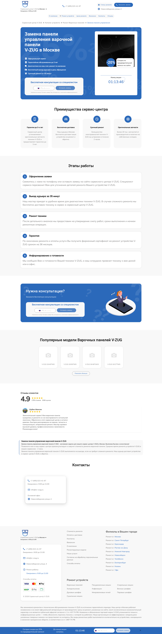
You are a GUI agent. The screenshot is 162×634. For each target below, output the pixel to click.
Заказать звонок (123, 5)
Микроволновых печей (101, 592)
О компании (53, 16)
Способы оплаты (73, 563)
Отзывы (110, 16)
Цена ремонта (81, 16)
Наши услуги (72, 553)
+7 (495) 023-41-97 (73, 6)
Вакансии (92, 16)
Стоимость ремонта (74, 531)
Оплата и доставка (74, 535)
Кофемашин (97, 589)
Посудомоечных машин (101, 585)
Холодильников (73, 589)
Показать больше (81, 373)
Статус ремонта (105, 5)
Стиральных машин (125, 585)
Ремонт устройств (68, 16)
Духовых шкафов (74, 592)
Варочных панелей (74, 585)
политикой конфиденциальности (69, 92)
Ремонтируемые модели (76, 550)
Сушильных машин (74, 596)
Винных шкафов (123, 589)
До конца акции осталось (59, 630)
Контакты (101, 16)
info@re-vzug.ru (35, 489)
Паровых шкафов (124, 592)
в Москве (42, 9)
